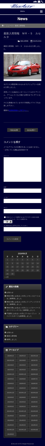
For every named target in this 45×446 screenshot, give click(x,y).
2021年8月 (22, 360)
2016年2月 (22, 388)
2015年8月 (22, 397)
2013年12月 (10, 429)
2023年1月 (10, 356)
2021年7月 (34, 360)
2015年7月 (34, 397)
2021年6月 (10, 365)
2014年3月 (10, 425)
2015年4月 (34, 402)
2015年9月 (10, 397)
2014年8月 (22, 415)
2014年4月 (34, 420)
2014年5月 (22, 420)
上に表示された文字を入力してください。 (16, 225)
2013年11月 (22, 429)
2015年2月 (22, 406)
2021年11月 (34, 356)
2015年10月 (34, 392)
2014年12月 (10, 411)
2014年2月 (22, 425)
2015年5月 (22, 402)
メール (6, 197)
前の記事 (14, 130)
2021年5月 (22, 365)
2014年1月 (34, 425)
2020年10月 (34, 374)
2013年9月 (10, 434)
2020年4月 (22, 383)
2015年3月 (10, 406)
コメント (6, 155)
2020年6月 (10, 383)
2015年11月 (22, 392)
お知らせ (10, 292)
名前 (5, 187)
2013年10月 (34, 429)
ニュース (9, 26)
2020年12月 (10, 374)
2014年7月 (34, 415)
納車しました (12, 339)
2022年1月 (22, 356)
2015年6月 (10, 402)
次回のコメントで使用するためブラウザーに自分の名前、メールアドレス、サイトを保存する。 (23, 218)
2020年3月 (34, 383)
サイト (6, 207)
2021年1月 (34, 369)
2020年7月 (34, 379)
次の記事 (31, 130)
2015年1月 (34, 406)
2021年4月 (34, 365)
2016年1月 (34, 388)
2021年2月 (22, 369)
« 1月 (7, 277)
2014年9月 (10, 415)
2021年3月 (10, 369)
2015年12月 (10, 392)
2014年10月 (34, 411)
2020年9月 (10, 379)
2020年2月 (10, 388)
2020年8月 (22, 379)
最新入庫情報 (20, 26)
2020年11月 (22, 374)
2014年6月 (10, 420)
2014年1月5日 (37, 41)
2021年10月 (10, 360)
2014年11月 (22, 411)
